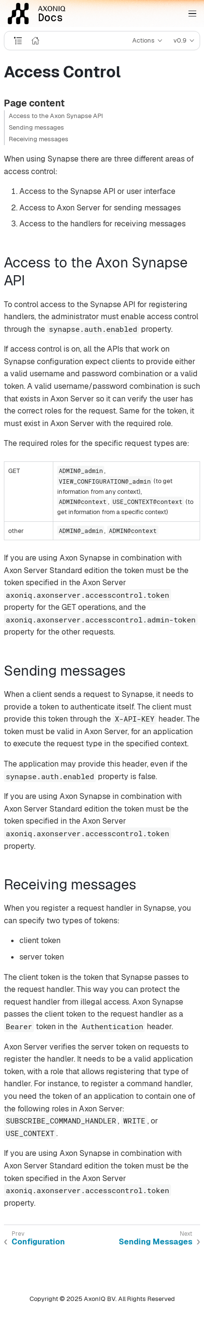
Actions (143, 40)
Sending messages (36, 127)
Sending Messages (155, 1242)
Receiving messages (38, 139)
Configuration (38, 1242)
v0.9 (180, 40)
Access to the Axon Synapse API (56, 116)
